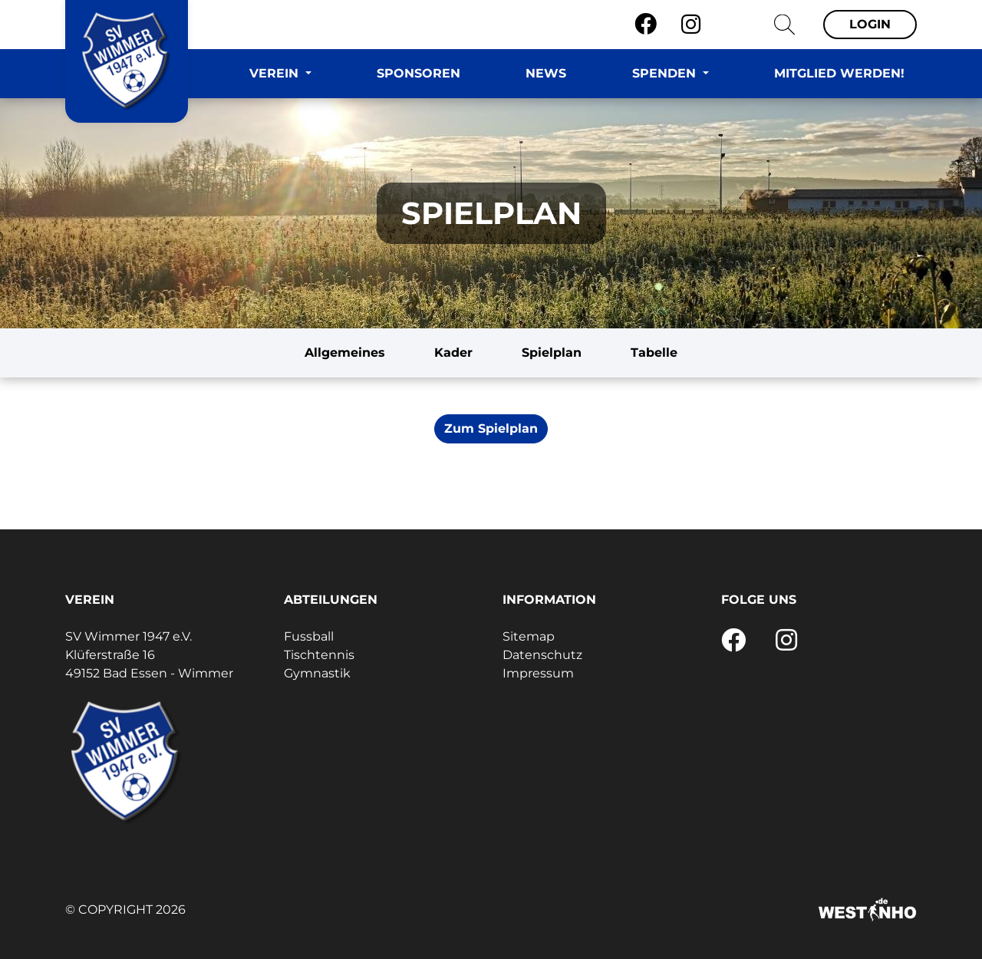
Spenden (666, 73)
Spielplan (552, 352)
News (546, 73)
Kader (453, 352)
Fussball (309, 636)
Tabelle (654, 352)
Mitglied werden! (839, 73)
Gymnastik (317, 673)
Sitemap (529, 636)
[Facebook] (645, 24)
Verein (275, 73)
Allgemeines (345, 352)
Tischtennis (319, 655)
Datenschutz (542, 655)
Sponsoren (418, 73)
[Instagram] (691, 24)
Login (870, 24)
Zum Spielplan (491, 428)
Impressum (538, 673)
